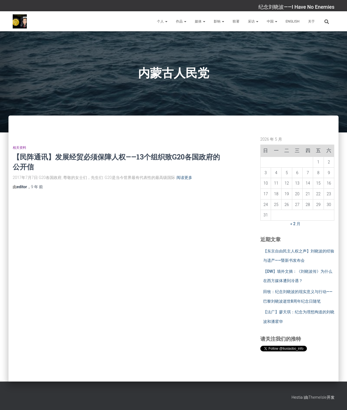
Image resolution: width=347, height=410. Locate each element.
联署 (236, 21)
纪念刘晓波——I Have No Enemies (296, 7)
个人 (162, 21)
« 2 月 (295, 223)
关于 (311, 21)
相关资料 (19, 148)
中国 (272, 21)
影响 (219, 21)
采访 (253, 21)
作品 (181, 21)
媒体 (200, 21)
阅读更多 (184, 177)
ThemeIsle (317, 397)
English (293, 21)
